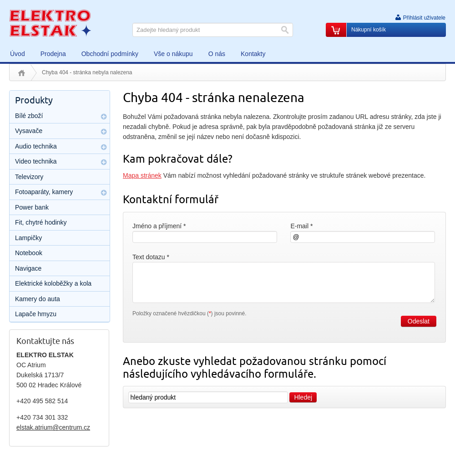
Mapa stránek (142, 175)
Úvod (21, 73)
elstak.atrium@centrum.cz (53, 427)
